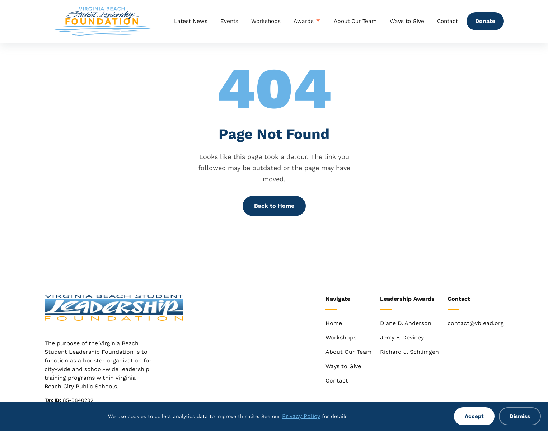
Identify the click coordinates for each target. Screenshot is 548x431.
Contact (447, 21)
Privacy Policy (301, 416)
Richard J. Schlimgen (409, 351)
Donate (485, 21)
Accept (474, 416)
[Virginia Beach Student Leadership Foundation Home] (102, 21)
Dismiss (520, 416)
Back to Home (274, 205)
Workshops (266, 21)
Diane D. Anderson (405, 323)
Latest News (190, 21)
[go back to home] (114, 309)
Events (229, 21)
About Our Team (355, 21)
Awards (307, 21)
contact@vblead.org (476, 323)
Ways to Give (407, 21)
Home (333, 323)
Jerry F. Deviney (402, 337)
